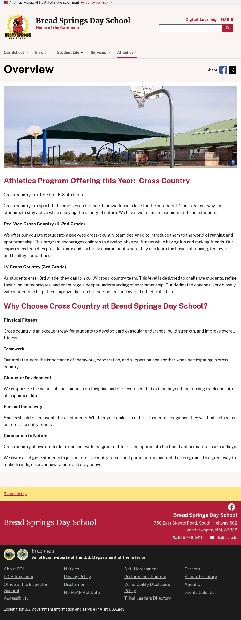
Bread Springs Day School (83, 20)
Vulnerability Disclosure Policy (147, 587)
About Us (194, 584)
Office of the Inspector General (26, 587)
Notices (71, 568)
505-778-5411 (190, 537)
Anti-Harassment (141, 568)
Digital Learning (201, 20)
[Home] (18, 38)
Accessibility (16, 598)
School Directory (201, 576)
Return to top (15, 494)
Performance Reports (145, 576)
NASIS (227, 20)
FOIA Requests (18, 576)
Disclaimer (74, 584)
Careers (192, 568)
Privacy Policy (77, 576)
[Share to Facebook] (223, 70)
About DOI (14, 568)
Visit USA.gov (112, 609)
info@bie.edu (226, 537)
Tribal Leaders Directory (147, 598)
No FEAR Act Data (82, 592)
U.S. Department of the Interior (114, 557)
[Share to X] (232, 70)
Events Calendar (200, 592)
